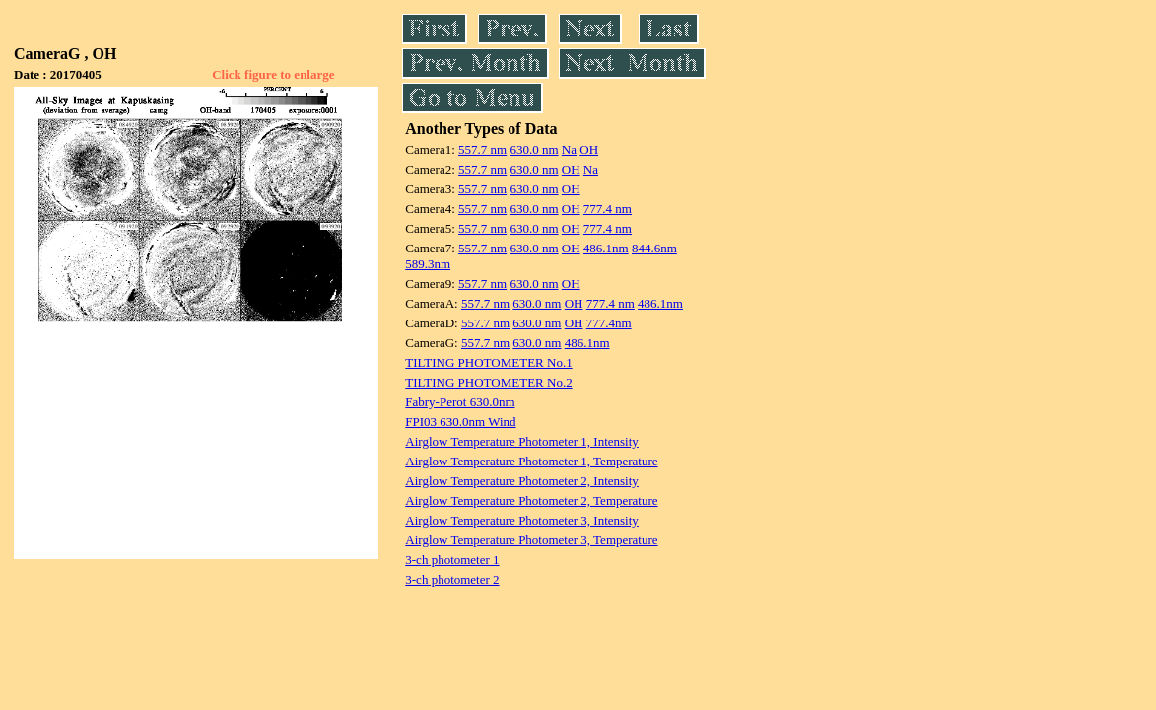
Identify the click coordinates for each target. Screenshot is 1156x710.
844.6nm (654, 248)
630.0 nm (534, 149)
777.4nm (609, 323)
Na (569, 149)
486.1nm (606, 248)
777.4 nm (607, 208)
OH (588, 149)
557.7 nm (482, 149)
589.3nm (427, 263)
